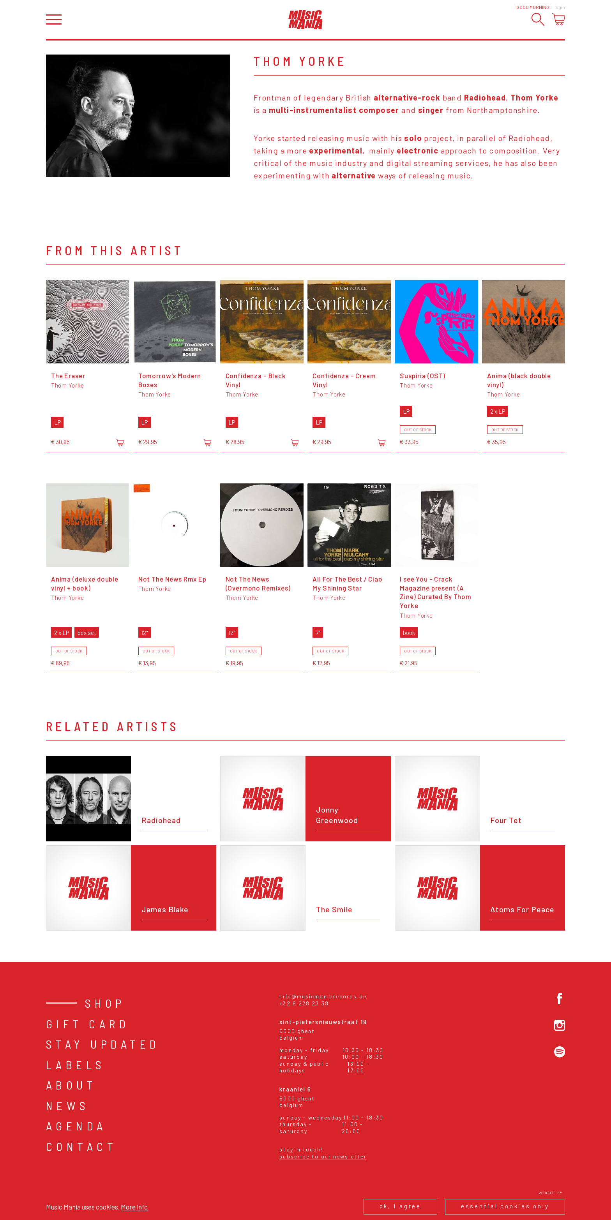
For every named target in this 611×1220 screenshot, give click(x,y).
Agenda (76, 1126)
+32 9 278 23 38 (304, 1003)
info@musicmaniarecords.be (323, 996)
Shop (105, 1003)
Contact (81, 1146)
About (71, 1085)
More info (134, 1207)
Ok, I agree (400, 1205)
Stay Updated (103, 1044)
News (68, 1105)
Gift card (88, 1024)
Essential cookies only (505, 1205)
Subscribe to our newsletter (323, 1156)
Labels (76, 1065)
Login (559, 7)
